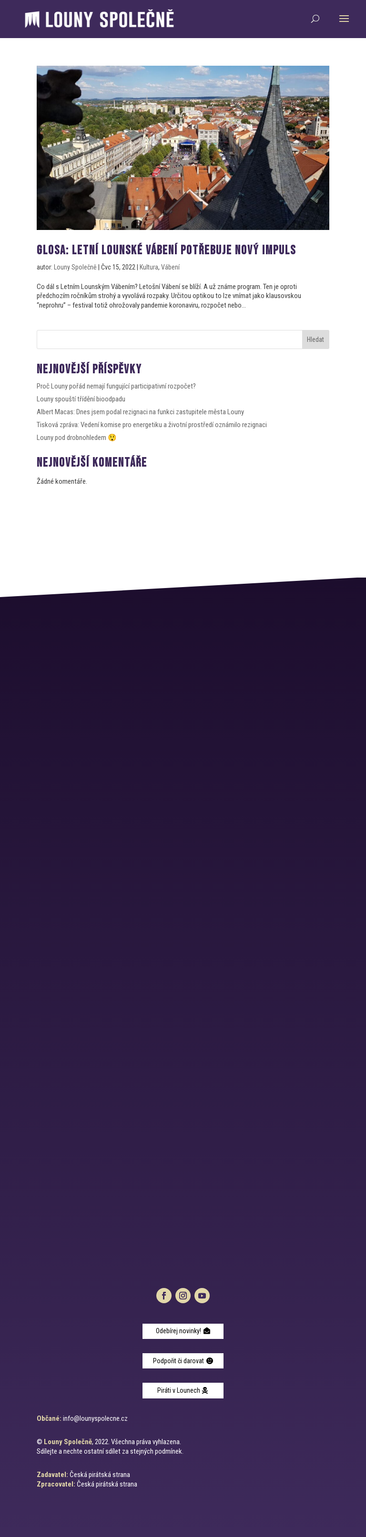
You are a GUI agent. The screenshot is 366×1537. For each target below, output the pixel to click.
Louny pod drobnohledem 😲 (77, 437)
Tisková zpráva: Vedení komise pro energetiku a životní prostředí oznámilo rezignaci (152, 424)
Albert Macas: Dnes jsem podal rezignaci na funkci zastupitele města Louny (140, 412)
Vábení (170, 267)
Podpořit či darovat (178, 1361)
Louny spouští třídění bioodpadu (81, 399)
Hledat (315, 339)
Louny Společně (75, 267)
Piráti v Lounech (178, 1390)
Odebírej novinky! (178, 1331)
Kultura (149, 267)
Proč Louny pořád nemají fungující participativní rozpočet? (116, 386)
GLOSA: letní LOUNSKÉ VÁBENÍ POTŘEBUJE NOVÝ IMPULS (166, 250)
